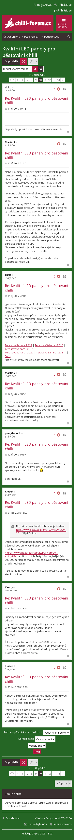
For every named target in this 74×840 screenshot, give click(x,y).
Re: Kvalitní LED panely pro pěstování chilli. (36, 100)
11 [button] (44, 80)
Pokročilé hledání (40, 69)
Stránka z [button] (12, 80)
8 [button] (31, 80)
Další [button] (63, 80)
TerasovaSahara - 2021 (50, 352)
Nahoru (68, 132)
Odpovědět (11, 61)
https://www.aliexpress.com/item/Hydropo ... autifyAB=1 (31, 554)
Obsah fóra (13, 818)
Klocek (9, 491)
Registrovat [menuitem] (44, 5)
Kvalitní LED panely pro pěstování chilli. (28, 51)
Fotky (8, 356)
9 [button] (36, 80)
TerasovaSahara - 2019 (19, 349)
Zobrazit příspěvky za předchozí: (37, 732)
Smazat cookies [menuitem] (62, 824)
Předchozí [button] (17, 80)
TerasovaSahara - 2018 (49, 345)
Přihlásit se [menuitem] (65, 5)
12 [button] (49, 80)
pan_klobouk (13, 433)
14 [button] (58, 80)
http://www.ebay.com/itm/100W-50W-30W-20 (41, 531)
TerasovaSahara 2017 (18, 345)
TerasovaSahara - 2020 (19, 352)
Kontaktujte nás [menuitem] (37, 824)
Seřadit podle (36, 739)
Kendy (9, 587)
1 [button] (22, 80)
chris (8, 275)
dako (8, 87)
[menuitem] (68, 37)
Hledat (35, 69)
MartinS (10, 142)
